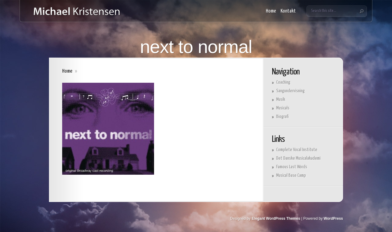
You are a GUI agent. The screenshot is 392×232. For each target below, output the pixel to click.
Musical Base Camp (291, 175)
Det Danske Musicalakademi (298, 158)
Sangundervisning (290, 91)
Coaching (283, 82)
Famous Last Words (291, 167)
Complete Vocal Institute (296, 149)
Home (271, 11)
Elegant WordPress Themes (276, 218)
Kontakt (288, 11)
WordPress (333, 218)
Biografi (282, 116)
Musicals (282, 108)
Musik (280, 99)
